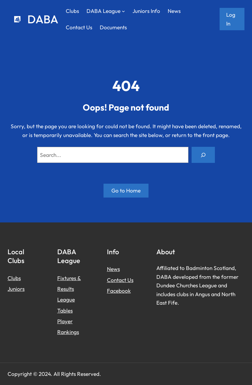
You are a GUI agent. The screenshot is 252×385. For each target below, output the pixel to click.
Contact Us (120, 280)
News (113, 269)
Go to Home (126, 190)
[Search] (203, 155)
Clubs (14, 278)
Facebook (119, 290)
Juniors (16, 288)
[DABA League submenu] (123, 11)
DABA (42, 19)
